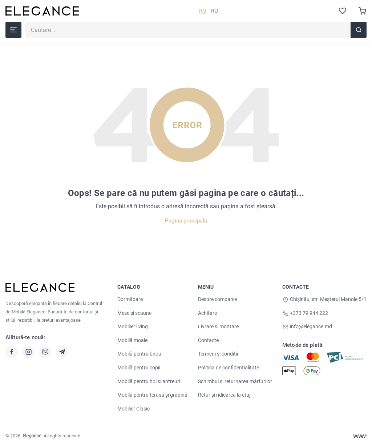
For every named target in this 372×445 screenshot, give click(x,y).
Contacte (208, 340)
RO (202, 11)
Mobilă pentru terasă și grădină (152, 395)
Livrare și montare (218, 326)
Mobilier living (132, 326)
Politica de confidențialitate (228, 367)
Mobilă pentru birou (139, 354)
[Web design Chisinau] (360, 436)
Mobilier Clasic (133, 409)
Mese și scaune (134, 313)
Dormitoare (130, 299)
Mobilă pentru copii (138, 367)
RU (214, 11)
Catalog (128, 287)
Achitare (207, 313)
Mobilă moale (132, 340)
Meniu (206, 287)
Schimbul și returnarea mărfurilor (235, 381)
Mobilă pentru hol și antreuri (148, 381)
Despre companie (217, 299)
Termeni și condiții (218, 354)
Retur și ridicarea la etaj (224, 395)
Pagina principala (186, 220)
